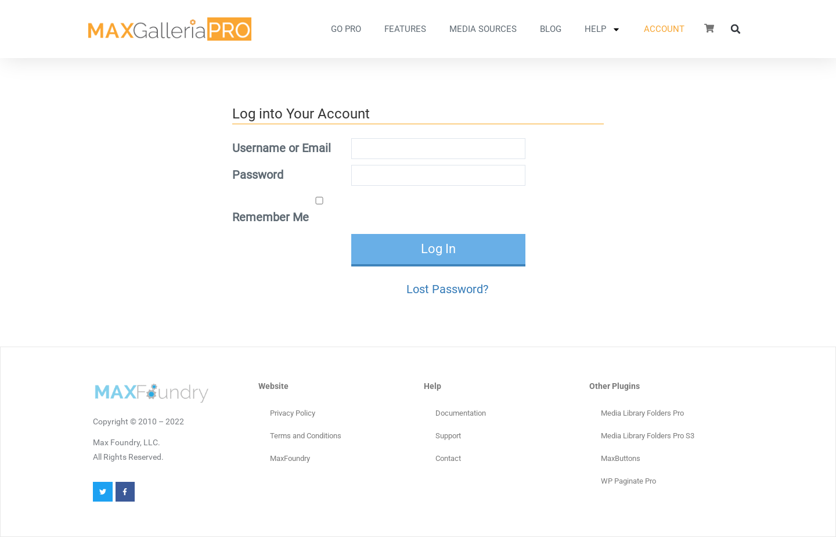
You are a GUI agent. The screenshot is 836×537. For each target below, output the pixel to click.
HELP (603, 29)
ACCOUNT (664, 29)
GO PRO (346, 29)
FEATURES (405, 29)
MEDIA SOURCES (483, 29)
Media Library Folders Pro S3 (647, 435)
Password (257, 175)
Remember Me (290, 210)
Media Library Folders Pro (642, 413)
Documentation (460, 413)
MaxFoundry (290, 458)
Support (448, 435)
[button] (735, 29)
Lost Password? (447, 289)
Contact (448, 458)
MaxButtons (620, 458)
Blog (550, 29)
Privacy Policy (292, 413)
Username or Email (281, 148)
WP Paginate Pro (628, 481)
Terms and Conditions (305, 435)
